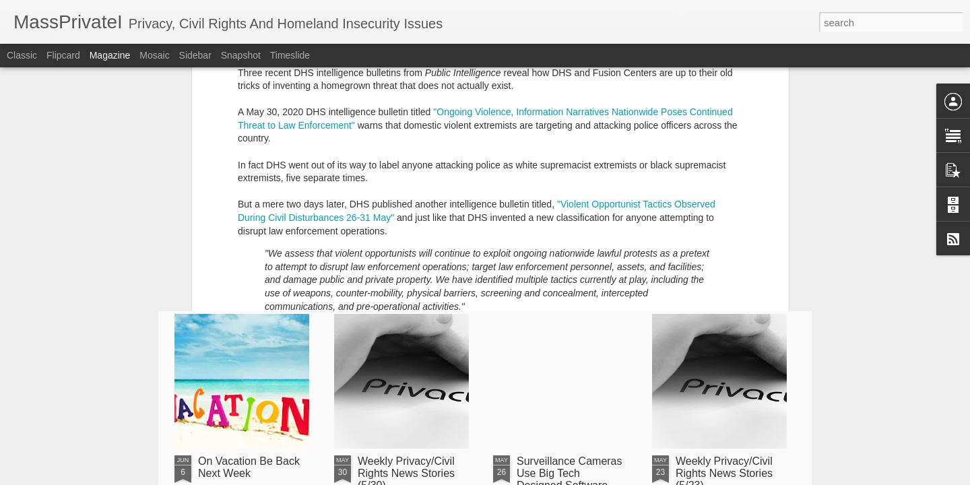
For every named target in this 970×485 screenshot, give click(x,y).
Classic (22, 55)
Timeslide (290, 55)
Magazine (110, 55)
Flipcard (63, 55)
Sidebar (195, 55)
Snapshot (241, 55)
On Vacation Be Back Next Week (249, 467)
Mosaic (154, 55)
